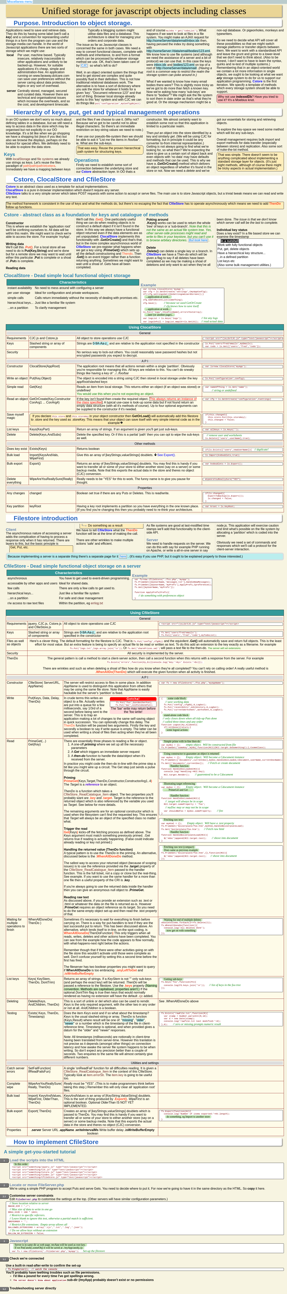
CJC (84, 65)
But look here (198, 240)
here (123, 555)
